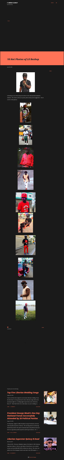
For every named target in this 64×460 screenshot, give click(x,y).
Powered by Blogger (32, 457)
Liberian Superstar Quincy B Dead (23, 439)
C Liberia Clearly (12, 3)
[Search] (52, 2)
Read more (38, 406)
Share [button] (43, 327)
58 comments (12, 453)
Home (9, 20)
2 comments (12, 406)
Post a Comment (13, 432)
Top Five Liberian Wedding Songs (23, 392)
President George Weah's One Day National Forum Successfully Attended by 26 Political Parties (23, 416)
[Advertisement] (32, 13)
